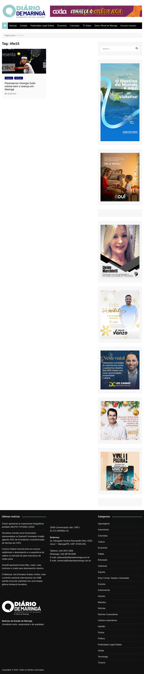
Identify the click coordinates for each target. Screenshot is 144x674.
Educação (102, 560)
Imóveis (101, 596)
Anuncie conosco (128, 26)
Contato (23, 26)
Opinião (101, 626)
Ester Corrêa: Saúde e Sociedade (113, 578)
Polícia (101, 632)
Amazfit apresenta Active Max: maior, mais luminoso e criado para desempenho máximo (22, 567)
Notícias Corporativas (108, 614)
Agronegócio (104, 524)
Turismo (101, 663)
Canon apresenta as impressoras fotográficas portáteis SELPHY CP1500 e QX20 (23, 525)
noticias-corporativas (107, 620)
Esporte (9, 78)
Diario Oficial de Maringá (105, 26)
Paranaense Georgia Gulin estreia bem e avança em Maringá (20, 86)
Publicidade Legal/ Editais (42, 26)
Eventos (101, 584)
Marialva (102, 602)
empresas (102, 566)
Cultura (101, 542)
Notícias (13, 26)
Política (101, 638)
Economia (61, 26)
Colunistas (74, 26)
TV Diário (87, 26)
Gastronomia (104, 590)
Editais (101, 554)
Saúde (101, 650)
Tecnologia (103, 657)
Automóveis (103, 530)
